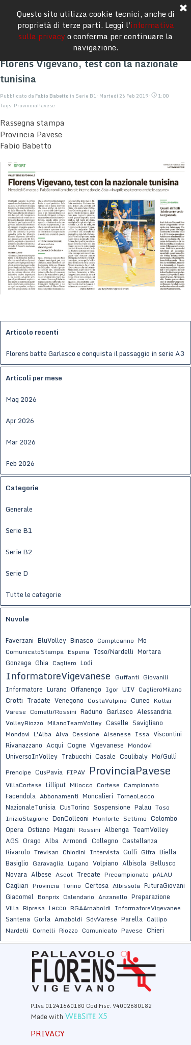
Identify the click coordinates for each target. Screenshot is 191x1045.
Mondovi (18, 734)
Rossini (89, 829)
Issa (142, 734)
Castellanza (139, 840)
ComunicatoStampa (35, 651)
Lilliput (56, 785)
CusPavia (49, 772)
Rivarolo (18, 852)
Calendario (78, 897)
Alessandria (154, 711)
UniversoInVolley (32, 756)
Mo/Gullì (164, 756)
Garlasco (119, 711)
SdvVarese (101, 919)
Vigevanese (107, 745)
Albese (41, 874)
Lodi (86, 663)
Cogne (76, 745)
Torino (72, 885)
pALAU (162, 874)
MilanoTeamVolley (74, 723)
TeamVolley (151, 829)
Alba (52, 840)
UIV (128, 689)
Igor (111, 689)
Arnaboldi (68, 919)
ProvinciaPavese (34, 105)
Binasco (81, 640)
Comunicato (99, 930)
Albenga (116, 829)
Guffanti (127, 677)
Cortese (108, 785)
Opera (14, 829)
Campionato (141, 785)
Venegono (69, 700)
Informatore (24, 689)
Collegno (105, 840)
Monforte (106, 818)
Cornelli (44, 930)
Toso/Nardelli (113, 651)
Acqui (54, 745)
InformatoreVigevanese (58, 675)
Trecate (88, 874)
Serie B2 (19, 551)
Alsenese (117, 734)
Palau (142, 807)
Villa (12, 908)
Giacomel (20, 896)
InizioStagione (27, 818)
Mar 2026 (21, 441)
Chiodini (74, 852)
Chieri (155, 930)
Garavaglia (48, 863)
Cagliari (17, 885)
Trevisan (46, 852)
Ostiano (39, 829)
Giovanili (155, 677)
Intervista (104, 852)
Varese (16, 711)
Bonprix (48, 897)
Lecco (57, 908)
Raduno (91, 711)
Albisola (134, 863)
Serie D (17, 573)
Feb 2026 (20, 463)
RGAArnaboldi (90, 908)
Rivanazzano (24, 745)
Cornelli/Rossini (53, 711)
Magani (64, 829)
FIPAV (76, 772)
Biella (167, 852)
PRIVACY (48, 1033)
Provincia (46, 885)
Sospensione (112, 807)
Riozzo (68, 930)
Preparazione (150, 896)
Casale (105, 756)
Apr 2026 (20, 420)
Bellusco (163, 863)
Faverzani (20, 640)
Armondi (75, 840)
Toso (162, 807)
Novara (16, 874)
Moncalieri (98, 796)
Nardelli (17, 930)
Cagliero (64, 663)
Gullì (130, 852)
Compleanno (115, 640)
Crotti (14, 700)
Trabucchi (76, 756)
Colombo (164, 818)
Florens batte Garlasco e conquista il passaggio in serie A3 (95, 353)
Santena (18, 919)
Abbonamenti (59, 796)
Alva (62, 734)
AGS (12, 840)
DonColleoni (70, 818)
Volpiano (105, 863)
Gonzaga (18, 663)
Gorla (42, 919)
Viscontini (167, 734)
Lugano (78, 863)
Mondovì (140, 745)
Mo (142, 640)
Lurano (57, 689)
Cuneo (140, 700)
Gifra (148, 852)
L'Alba (42, 734)
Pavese (132, 930)
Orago (32, 840)
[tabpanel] (94, 1010)
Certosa (96, 885)
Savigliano (147, 723)
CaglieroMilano (160, 689)
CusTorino (75, 807)
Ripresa (34, 908)
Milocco (81, 785)
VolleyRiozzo (24, 723)
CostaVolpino (107, 700)
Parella (132, 919)
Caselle (117, 723)
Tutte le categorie (33, 594)
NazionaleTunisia (31, 807)
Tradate (38, 700)
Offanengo (86, 689)
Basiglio (17, 863)
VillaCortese (24, 785)
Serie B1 (19, 530)
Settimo (135, 818)
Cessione (85, 734)
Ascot (64, 874)
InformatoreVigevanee (148, 908)
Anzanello (112, 897)
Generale (19, 509)
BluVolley (52, 640)
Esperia (78, 651)
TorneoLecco (135, 796)
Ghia (41, 663)
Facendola (21, 796)
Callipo (157, 919)
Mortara (149, 651)
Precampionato (126, 874)
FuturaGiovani (164, 885)
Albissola (126, 885)
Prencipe (18, 772)
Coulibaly (134, 756)
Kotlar (163, 700)
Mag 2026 (21, 399)
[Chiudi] (183, 9)
